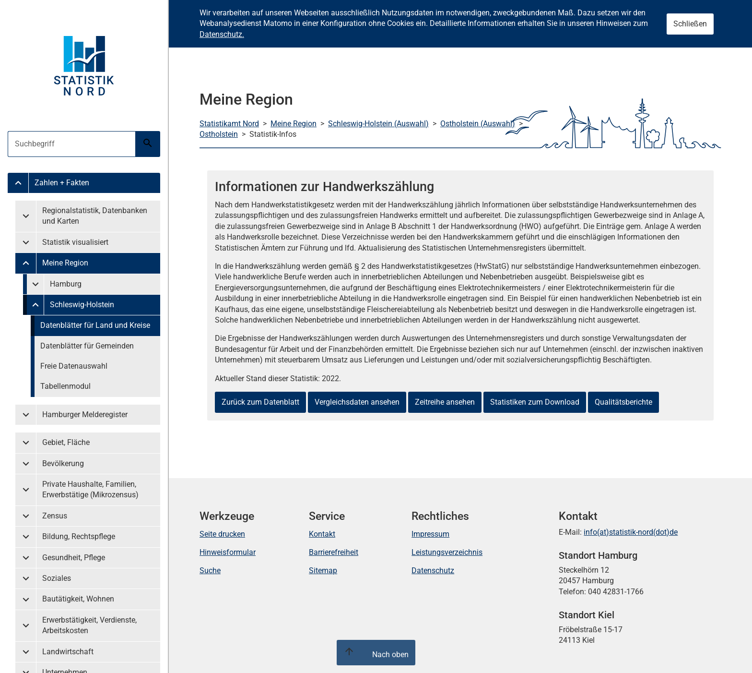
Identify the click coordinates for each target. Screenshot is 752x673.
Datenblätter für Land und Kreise (95, 325)
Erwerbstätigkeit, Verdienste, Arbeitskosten (89, 625)
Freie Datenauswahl (73, 366)
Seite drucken (222, 534)
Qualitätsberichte (623, 402)
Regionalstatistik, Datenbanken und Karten (94, 216)
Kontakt (322, 534)
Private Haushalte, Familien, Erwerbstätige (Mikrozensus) (90, 489)
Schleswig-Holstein (82, 304)
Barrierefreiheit (333, 552)
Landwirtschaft (68, 651)
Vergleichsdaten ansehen (357, 402)
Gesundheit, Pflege (73, 557)
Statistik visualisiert (75, 242)
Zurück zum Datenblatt (260, 402)
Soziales (56, 578)
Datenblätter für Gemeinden (87, 345)
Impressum (430, 534)
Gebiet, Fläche (66, 442)
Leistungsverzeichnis (446, 552)
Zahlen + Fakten (62, 182)
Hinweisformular (228, 552)
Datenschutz (432, 570)
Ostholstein (219, 134)
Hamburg (66, 283)
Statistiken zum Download (534, 402)
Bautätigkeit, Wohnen (78, 598)
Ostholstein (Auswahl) (477, 123)
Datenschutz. (222, 34)
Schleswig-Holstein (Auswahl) (378, 123)
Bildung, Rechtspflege (78, 536)
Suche (210, 570)
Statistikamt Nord (229, 123)
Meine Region (65, 262)
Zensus (54, 515)
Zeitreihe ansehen (445, 402)
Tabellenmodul (65, 386)
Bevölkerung (63, 463)
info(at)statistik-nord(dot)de (631, 532)
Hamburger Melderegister (85, 414)
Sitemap (323, 570)
